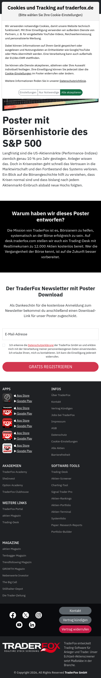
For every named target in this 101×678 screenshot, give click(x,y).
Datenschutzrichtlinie (73, 81)
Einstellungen (28, 92)
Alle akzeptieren (71, 92)
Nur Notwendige (49, 92)
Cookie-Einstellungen (18, 73)
